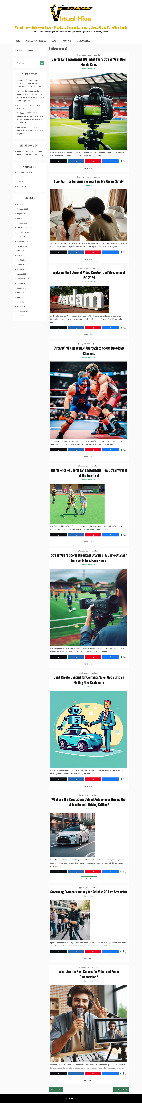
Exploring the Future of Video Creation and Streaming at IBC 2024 (88, 275)
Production (88, 896)
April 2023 (21, 307)
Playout (20, 182)
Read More (89, 168)
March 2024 (21, 265)
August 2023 (21, 288)
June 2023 (20, 297)
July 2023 (20, 293)
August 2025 (21, 214)
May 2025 (20, 218)
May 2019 (20, 316)
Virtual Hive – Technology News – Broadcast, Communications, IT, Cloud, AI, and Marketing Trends (71, 27)
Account (67, 41)
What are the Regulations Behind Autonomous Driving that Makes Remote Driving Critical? (88, 802)
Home (17, 41)
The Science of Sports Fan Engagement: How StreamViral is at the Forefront (89, 472)
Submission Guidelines (36, 41)
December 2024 (23, 232)
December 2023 (23, 279)
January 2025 (22, 228)
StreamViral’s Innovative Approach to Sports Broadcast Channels (89, 350)
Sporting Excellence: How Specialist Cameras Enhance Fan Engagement (30, 130)
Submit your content (25, 50)
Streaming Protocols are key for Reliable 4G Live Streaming (88, 891)
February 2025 (22, 223)
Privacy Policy (83, 41)
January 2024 (22, 274)
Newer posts (120, 1089)
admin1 (97, 55)
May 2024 (20, 255)
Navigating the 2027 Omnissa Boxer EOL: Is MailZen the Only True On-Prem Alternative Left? (29, 83)
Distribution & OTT (88, 69)
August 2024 (22, 246)
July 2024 (20, 251)
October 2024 (22, 237)
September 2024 (23, 241)
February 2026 (22, 209)
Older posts (56, 1089)
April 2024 (21, 260)
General (89, 185)
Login (54, 41)
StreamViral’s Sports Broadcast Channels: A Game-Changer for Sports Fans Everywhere (89, 557)
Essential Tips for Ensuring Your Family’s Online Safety (89, 181)
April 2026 (21, 204)
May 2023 (20, 302)
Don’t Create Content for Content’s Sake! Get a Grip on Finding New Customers (89, 679)
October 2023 (22, 283)
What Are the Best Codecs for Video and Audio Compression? (89, 974)
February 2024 (22, 269)
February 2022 (22, 311)
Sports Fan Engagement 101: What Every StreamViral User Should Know (89, 61)
